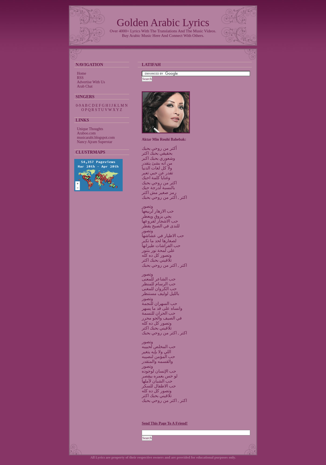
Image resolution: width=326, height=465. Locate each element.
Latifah (151, 64)
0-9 (78, 105)
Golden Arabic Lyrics (163, 22)
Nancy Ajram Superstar (94, 142)
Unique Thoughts (90, 129)
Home (81, 73)
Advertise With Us (91, 82)
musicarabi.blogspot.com (96, 138)
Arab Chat (85, 86)
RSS (80, 78)
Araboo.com (86, 133)
